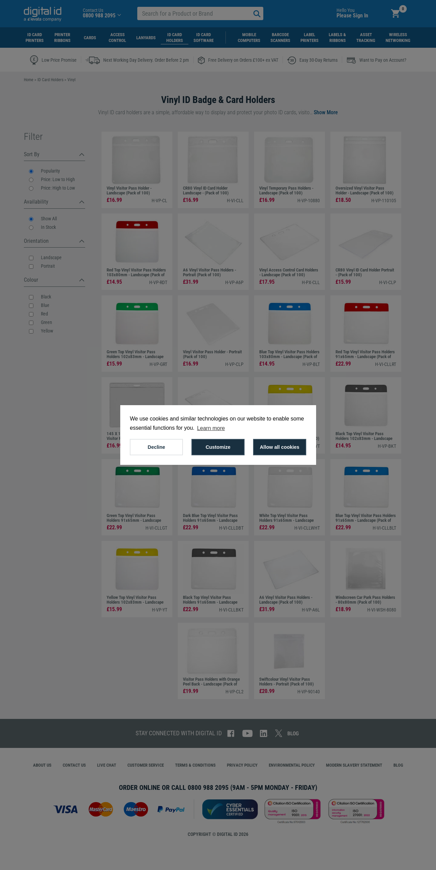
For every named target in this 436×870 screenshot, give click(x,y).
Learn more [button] (211, 428)
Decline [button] (156, 447)
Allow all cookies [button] (279, 447)
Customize (218, 447)
